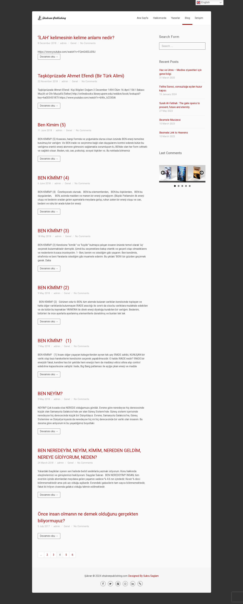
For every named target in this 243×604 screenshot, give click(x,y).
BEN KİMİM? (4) (53, 178)
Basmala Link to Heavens (173, 132)
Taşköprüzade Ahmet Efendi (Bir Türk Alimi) (81, 76)
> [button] (201, 173)
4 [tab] (186, 186)
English (203, 3)
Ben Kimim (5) (52, 125)
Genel (73, 43)
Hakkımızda (159, 18)
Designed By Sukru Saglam (143, 575)
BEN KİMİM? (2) (53, 287)
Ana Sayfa (142, 18)
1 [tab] (175, 186)
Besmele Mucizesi (170, 119)
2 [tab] (178, 186)
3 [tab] (182, 186)
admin (63, 43)
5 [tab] (190, 186)
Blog (187, 18)
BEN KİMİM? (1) (54, 340)
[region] (182, 173)
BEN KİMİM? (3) (53, 230)
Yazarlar (175, 18)
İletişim (199, 18)
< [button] (163, 173)
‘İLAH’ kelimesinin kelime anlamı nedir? (76, 37)
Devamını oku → (49, 56)
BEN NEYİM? (50, 393)
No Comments (88, 43)
